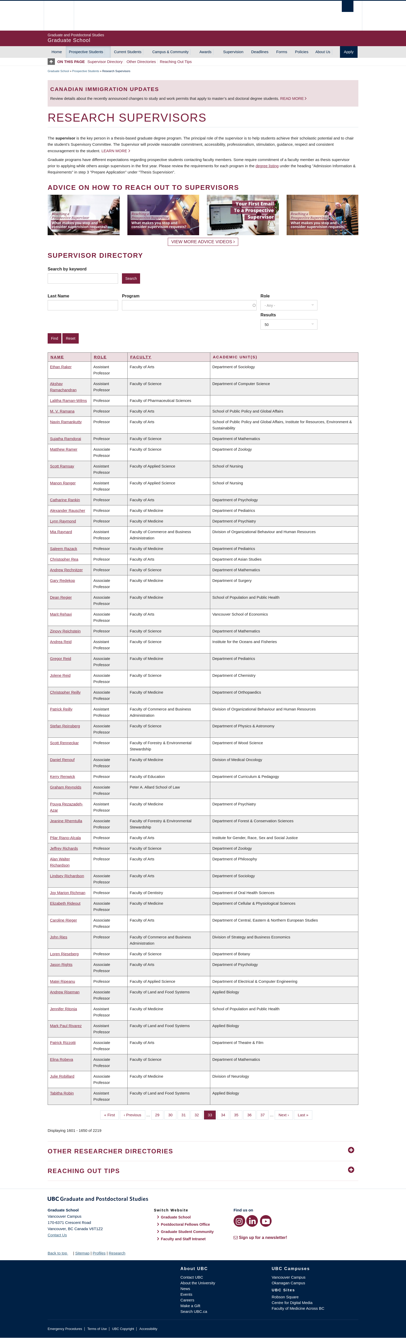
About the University (197, 1283)
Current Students (127, 52)
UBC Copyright (123, 1329)
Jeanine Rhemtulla (66, 821)
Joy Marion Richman (67, 892)
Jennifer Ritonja (63, 1009)
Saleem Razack (63, 548)
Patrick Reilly (61, 709)
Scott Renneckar (64, 743)
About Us (322, 52)
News (185, 1288)
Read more (292, 98)
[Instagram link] (239, 1221)
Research (117, 1253)
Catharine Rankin (65, 500)
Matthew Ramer (63, 449)
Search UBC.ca (193, 1311)
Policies (301, 52)
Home (57, 52)
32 (198, 1114)
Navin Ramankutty (66, 422)
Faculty (140, 357)
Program (131, 296)
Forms (281, 52)
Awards (205, 52)
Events (186, 1294)
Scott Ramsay (62, 466)
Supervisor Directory (105, 61)
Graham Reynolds (65, 787)
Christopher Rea (64, 559)
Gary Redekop (62, 580)
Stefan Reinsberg (65, 726)
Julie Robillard (62, 1076)
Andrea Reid (60, 641)
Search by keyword (67, 269)
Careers (187, 1300)
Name (57, 357)
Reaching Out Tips (176, 61)
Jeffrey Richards (64, 848)
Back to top (60, 1253)
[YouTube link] (266, 1221)
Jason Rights (61, 964)
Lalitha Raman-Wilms (68, 400)
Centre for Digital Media (292, 1302)
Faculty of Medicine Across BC (298, 1308)
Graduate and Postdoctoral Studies (203, 1200)
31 (186, 1114)
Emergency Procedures (65, 1329)
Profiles (99, 1253)
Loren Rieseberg (64, 954)
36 (251, 1114)
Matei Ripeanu (62, 981)
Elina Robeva (61, 1059)
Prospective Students (86, 52)
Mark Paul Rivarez (66, 1025)
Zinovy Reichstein (65, 631)
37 (264, 1114)
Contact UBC (191, 1277)
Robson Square (285, 1297)
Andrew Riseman (64, 992)
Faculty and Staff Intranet (183, 1239)
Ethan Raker (60, 367)
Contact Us (57, 1235)
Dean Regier (61, 597)
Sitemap (82, 1253)
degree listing (267, 166)
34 (225, 1114)
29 (159, 1114)
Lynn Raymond (63, 521)
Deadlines (260, 52)
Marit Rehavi (61, 614)
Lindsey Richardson (67, 876)
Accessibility (148, 1329)
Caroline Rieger (63, 920)
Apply (349, 52)
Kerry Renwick (62, 776)
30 (172, 1114)
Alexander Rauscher (67, 510)
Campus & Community (170, 52)
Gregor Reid (60, 658)
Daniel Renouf (62, 759)
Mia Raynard (61, 531)
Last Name (58, 296)
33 (212, 1114)
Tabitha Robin (62, 1093)
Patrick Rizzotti (63, 1042)
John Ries (58, 937)
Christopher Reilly (65, 692)
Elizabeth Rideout (65, 903)
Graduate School (58, 71)
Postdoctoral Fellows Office (185, 1224)
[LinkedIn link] (252, 1221)
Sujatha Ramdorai (65, 438)
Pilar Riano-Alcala (65, 837)
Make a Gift (190, 1306)
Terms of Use (97, 1329)
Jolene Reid (60, 675)
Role (265, 296)
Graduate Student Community (187, 1232)
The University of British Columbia (59, 16)
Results (268, 314)
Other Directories (141, 61)
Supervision (233, 52)
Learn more (114, 151)
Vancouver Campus (289, 1277)
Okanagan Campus (288, 1283)
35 (238, 1114)
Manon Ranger (63, 483)
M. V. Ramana (62, 411)
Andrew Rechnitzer (66, 570)
